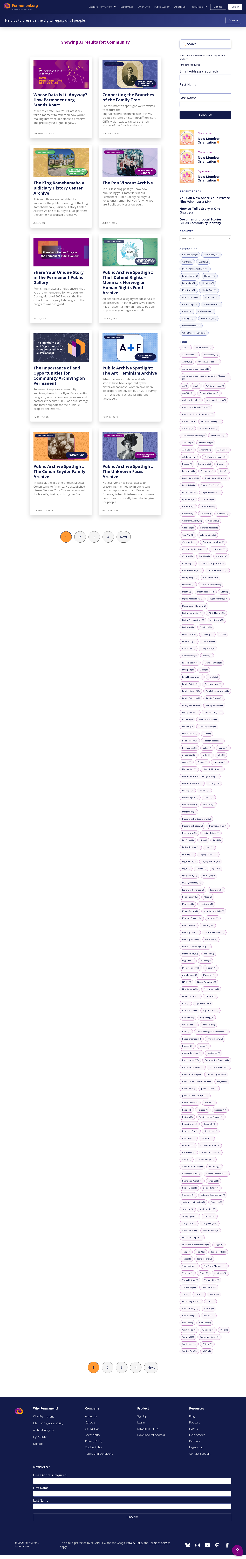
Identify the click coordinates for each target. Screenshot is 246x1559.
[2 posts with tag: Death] (186, 592)
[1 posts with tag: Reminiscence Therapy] (211, 1117)
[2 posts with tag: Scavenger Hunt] (191, 1174)
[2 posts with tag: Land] (216, 840)
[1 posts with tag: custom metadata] (217, 570)
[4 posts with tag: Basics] (221, 464)
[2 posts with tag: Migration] (188, 961)
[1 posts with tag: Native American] (206, 982)
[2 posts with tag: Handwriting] (189, 769)
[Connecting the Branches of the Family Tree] (130, 97)
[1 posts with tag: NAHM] (186, 982)
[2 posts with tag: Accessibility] (210, 355)
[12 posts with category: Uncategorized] (191, 326)
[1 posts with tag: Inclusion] (208, 805)
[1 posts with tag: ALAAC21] (188, 393)
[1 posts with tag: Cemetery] (188, 514)
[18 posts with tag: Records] (220, 1110)
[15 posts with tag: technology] (204, 1259)
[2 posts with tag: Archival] (187, 443)
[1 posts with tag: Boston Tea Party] (210, 485)
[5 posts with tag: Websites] (204, 1323)
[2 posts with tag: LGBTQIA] (209, 876)
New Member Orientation (209, 140)
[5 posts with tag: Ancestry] (188, 428)
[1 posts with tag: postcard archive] (192, 1053)
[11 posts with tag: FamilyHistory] (213, 712)
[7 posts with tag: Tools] (203, 1273)
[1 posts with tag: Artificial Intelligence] (215, 457)
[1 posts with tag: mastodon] (206, 904)
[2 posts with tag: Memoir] (213, 918)
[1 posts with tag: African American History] (195, 369)
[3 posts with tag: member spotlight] (213, 911)
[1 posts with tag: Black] (223, 471)
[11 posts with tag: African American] (208, 362)
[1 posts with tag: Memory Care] (190, 932)
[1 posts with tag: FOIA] (207, 734)
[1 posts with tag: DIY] (222, 634)
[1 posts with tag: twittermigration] (191, 1301)
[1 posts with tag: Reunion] (207, 1138)
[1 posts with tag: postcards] (213, 1053)
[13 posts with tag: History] (214, 783)
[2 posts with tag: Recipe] (187, 1110)
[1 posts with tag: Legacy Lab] (189, 861)
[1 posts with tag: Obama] (210, 996)
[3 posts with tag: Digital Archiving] (218, 599)
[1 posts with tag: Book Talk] (188, 485)
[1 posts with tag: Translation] (208, 1287)
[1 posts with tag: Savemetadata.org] (192, 1166)
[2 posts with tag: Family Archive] (213, 684)
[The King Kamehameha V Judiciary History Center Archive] (61, 186)
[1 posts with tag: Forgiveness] (189, 748)
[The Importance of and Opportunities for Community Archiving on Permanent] (61, 376)
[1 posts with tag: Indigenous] (189, 812)
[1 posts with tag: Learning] (188, 854)
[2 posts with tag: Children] (222, 514)
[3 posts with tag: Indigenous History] (192, 826)
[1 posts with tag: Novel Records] (191, 996)
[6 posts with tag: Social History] (211, 1188)
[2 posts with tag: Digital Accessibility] (193, 599)
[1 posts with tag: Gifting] (207, 755)
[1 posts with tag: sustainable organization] (195, 1245)
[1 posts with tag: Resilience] (211, 1131)
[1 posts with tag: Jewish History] (211, 833)
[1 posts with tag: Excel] (203, 670)
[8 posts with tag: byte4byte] (188, 499)
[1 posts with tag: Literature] (216, 890)
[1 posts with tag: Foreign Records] (213, 741)
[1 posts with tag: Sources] (216, 1202)
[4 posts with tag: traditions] (220, 1273)
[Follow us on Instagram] (187, 1545)
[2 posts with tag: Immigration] (189, 805)
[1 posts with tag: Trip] (185, 1294)
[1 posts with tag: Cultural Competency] (212, 563)
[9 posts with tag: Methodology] (190, 954)
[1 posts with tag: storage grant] (190, 1216)
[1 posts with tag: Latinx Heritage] (191, 847)
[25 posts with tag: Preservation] (190, 1060)
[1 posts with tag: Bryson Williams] (211, 492)
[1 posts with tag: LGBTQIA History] (191, 883)
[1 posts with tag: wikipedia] (208, 1330)
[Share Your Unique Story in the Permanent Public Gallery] (61, 278)
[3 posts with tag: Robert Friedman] (210, 1145)
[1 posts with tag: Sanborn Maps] (206, 1159)
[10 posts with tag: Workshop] (189, 1344)
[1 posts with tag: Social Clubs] (189, 1188)
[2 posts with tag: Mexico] (208, 954)
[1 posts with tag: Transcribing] (211, 1280)
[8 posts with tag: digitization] (217, 620)
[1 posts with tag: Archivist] (223, 450)
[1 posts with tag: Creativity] (188, 563)
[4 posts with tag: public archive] (209, 1088)
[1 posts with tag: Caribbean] (207, 499)
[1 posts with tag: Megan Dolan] (190, 911)
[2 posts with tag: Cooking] (204, 556)
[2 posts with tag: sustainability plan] (192, 1237)
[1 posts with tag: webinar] (209, 1316)
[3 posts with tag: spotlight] (188, 1209)
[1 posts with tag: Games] (223, 748)
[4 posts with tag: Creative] (221, 556)
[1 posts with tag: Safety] (187, 1159)
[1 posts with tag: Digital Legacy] (216, 613)
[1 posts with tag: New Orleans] (190, 989)
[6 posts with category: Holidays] (210, 276)
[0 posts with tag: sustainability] (210, 1230)
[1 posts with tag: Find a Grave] (190, 734)
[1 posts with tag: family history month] (217, 691)
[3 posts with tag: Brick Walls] (189, 492)
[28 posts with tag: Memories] (189, 925)
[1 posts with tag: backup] (187, 464)
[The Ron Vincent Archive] (130, 186)
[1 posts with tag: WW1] (206, 1351)
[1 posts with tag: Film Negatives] (207, 727)
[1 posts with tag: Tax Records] (218, 1252)
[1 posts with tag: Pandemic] (208, 1025)
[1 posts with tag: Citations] (188, 528)
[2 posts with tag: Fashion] (187, 719)
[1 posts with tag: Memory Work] (190, 939)
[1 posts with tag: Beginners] (188, 471)
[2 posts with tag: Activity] (187, 362)
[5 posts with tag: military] (205, 961)
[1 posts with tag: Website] (187, 1323)
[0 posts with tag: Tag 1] (219, 1245)
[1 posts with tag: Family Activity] (190, 684)
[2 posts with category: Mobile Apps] (209, 290)
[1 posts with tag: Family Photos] (214, 698)
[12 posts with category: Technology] (208, 318)
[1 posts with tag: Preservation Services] (216, 1060)
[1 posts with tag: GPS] (221, 755)
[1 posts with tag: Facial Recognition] (192, 677)
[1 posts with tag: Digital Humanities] (192, 613)
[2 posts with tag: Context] (187, 556)
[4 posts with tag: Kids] (203, 840)
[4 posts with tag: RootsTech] (189, 1152)
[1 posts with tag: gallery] (207, 748)
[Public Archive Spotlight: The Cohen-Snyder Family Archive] (61, 471)
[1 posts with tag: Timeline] (188, 1273)
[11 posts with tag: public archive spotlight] (195, 1096)
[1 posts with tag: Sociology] (188, 1195)
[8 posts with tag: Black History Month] (216, 478)
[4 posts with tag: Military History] (191, 968)
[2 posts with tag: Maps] (207, 897)
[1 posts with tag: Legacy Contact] (208, 854)
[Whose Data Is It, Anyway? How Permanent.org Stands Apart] (61, 97)
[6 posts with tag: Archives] (188, 450)
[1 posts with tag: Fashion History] (207, 719)
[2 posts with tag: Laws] (209, 847)
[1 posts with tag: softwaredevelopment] (212, 1195)
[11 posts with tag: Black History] (190, 478)
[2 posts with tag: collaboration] (207, 535)
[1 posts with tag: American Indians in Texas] (196, 407)
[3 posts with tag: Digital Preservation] (193, 620)
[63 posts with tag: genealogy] (189, 755)
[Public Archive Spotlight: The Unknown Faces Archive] (130, 471)
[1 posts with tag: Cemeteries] (207, 507)
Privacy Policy (134, 1543)
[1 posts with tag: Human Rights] (190, 798)
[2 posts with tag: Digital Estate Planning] (194, 606)
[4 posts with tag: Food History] (190, 741)
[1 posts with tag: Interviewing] (189, 833)
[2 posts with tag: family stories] (190, 712)
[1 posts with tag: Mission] (210, 968)
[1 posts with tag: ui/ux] (210, 1301)
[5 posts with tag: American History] (216, 400)
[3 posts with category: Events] (203, 262)
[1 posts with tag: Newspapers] (211, 989)
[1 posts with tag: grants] (187, 762)
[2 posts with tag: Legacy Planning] (210, 861)
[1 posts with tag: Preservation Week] (193, 1067)
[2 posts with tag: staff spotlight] (207, 1209)
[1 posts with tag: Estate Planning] (213, 663)
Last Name (188, 98)
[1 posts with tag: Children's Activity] (192, 521)
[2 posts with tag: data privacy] (210, 577)
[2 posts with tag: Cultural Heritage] (192, 570)
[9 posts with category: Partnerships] (190, 304)
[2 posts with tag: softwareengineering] (193, 1202)
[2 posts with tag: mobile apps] (189, 975)
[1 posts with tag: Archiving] (205, 450)
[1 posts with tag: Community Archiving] (194, 549)
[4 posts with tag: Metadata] (211, 939)
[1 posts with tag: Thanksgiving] (190, 1266)
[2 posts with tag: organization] (210, 1010)
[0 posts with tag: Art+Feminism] (190, 457)
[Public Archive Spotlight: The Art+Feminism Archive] (130, 376)
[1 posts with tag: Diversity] (207, 634)
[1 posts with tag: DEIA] (224, 592)
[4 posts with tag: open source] (203, 1003)
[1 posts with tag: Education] (208, 641)
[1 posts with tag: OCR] (186, 1003)
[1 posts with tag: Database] (188, 585)
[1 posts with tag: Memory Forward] (214, 932)
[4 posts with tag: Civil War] (188, 535)
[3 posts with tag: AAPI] (186, 348)
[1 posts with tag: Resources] (189, 1138)
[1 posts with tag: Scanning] (214, 1166)
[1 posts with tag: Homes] (204, 790)
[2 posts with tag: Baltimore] (204, 464)
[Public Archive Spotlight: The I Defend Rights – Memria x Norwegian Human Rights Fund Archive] (130, 278)
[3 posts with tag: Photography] (215, 1039)
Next (123, 537)
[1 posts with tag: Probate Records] (219, 1067)
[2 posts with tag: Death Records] (206, 592)
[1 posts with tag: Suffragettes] (189, 1230)
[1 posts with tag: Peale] (186, 1032)
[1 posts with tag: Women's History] (209, 1337)
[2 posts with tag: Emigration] (208, 648)
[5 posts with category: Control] (187, 262)
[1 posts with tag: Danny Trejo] (189, 577)
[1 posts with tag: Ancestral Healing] (210, 421)
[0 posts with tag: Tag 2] (186, 1252)
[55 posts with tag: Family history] (191, 691)
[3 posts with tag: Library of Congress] (193, 890)
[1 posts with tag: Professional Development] (196, 1081)
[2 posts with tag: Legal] (186, 869)
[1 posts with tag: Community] (189, 542)
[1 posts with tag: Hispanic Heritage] (212, 769)
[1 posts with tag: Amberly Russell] (191, 400)
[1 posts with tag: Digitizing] (188, 627)
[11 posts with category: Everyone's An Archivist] (195, 269)
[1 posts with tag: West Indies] (189, 1330)
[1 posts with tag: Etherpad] (188, 670)
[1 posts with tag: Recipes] (202, 1110)
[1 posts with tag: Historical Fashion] (192, 783)
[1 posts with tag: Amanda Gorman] (209, 393)
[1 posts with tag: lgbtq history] (189, 876)
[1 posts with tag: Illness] (209, 798)
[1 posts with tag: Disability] (205, 627)
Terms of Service (159, 1543)
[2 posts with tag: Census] (205, 514)
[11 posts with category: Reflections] (205, 311)
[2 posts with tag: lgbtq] (216, 869)
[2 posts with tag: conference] (218, 549)
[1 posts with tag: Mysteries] (209, 975)
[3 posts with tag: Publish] (209, 1103)
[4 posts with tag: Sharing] (213, 1181)
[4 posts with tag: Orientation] (189, 1025)
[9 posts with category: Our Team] (211, 297)
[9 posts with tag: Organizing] (206, 1017)
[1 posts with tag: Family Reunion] (191, 705)
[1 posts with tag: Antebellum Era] (208, 428)
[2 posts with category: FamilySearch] (190, 276)
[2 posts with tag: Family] (213, 677)
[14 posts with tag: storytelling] (210, 1223)
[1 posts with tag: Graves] (202, 762)
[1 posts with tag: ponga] (204, 1046)
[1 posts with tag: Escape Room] (190, 663)
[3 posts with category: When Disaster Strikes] (194, 333)
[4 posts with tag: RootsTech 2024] (211, 1152)
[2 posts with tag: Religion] (187, 1117)
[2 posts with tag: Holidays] (188, 790)
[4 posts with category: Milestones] (189, 290)
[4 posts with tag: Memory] (208, 925)
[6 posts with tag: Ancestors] (188, 421)
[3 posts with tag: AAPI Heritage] (203, 348)
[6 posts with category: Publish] (187, 311)
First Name (188, 84)
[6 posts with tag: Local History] (190, 897)
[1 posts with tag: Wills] (224, 1330)
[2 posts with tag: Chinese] (213, 521)
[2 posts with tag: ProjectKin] (188, 1088)
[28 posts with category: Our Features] (190, 297)
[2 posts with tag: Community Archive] (213, 542)
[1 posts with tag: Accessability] (190, 355)
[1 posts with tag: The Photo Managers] (215, 1266)
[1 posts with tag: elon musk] (188, 648)
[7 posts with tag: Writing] (207, 1344)
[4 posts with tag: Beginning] (207, 471)
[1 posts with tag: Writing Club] (189, 1351)
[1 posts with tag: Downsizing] (189, 641)
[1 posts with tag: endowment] (189, 656)
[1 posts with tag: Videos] (209, 1308)
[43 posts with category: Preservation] (211, 304)
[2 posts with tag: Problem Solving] (191, 1074)
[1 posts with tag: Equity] (207, 656)
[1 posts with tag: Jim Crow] (188, 840)
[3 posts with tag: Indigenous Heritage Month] (196, 819)
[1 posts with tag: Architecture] (218, 436)
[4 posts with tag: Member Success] (192, 918)
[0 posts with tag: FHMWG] (187, 727)
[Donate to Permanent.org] (233, 20)
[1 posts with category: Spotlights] (188, 318)
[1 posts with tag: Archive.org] (205, 443)
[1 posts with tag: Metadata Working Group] (196, 946)
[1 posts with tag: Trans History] (190, 1280)
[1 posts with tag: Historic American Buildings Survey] (200, 776)
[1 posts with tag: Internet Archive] (218, 826)
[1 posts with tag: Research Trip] (190, 1131)
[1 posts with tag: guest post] (220, 762)
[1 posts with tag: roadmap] (188, 1145)
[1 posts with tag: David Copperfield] (210, 585)
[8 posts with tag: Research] (209, 1124)
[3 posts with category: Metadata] (207, 283)
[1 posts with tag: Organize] (188, 1017)
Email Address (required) (199, 71)
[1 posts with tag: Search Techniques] (217, 1174)
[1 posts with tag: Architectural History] (193, 436)
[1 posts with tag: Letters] (201, 869)
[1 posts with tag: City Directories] (208, 528)
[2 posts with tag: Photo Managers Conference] (212, 1032)
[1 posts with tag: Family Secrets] (214, 705)
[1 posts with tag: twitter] (214, 1294)
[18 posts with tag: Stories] (210, 1216)
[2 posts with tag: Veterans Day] (190, 1308)
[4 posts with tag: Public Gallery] (190, 1103)
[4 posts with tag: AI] (184, 386)
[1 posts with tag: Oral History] (189, 1010)
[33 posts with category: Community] (211, 255)
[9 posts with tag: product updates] (216, 1074)
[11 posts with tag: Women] (188, 1337)
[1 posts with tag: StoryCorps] (189, 1223)
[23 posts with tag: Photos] (188, 1046)
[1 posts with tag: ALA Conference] (214, 386)
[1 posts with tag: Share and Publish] (192, 1181)
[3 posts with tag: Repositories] (190, 1124)
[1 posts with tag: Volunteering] (190, 1316)
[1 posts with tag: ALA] (196, 386)
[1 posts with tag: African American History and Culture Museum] (205, 377)
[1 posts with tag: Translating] (189, 1287)
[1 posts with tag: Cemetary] (188, 507)
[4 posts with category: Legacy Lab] (189, 283)
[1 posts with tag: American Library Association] (197, 414)
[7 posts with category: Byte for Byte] (190, 255)
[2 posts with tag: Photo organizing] (192, 1039)
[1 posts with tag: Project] (221, 1081)
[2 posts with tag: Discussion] (189, 634)
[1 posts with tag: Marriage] (188, 904)
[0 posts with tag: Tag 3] (200, 1252)
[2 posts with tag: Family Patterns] (191, 698)
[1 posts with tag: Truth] (199, 1294)
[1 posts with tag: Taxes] (186, 1259)
